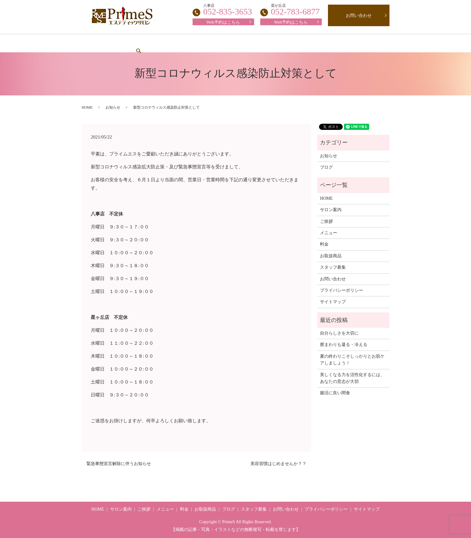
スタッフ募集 (264, 43)
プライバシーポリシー (341, 290)
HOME (103, 43)
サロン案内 (137, 43)
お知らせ (113, 107)
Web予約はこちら (291, 22)
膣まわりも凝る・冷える (343, 344)
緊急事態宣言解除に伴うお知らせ (118, 463)
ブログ (338, 43)
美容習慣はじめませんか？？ (278, 463)
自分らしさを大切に (339, 333)
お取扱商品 (305, 43)
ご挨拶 (170, 43)
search (365, 43)
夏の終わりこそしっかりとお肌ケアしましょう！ (352, 359)
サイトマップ (333, 301)
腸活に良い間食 (335, 393)
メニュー (201, 43)
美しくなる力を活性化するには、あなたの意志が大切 (352, 378)
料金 (231, 43)
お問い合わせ (359, 15)
